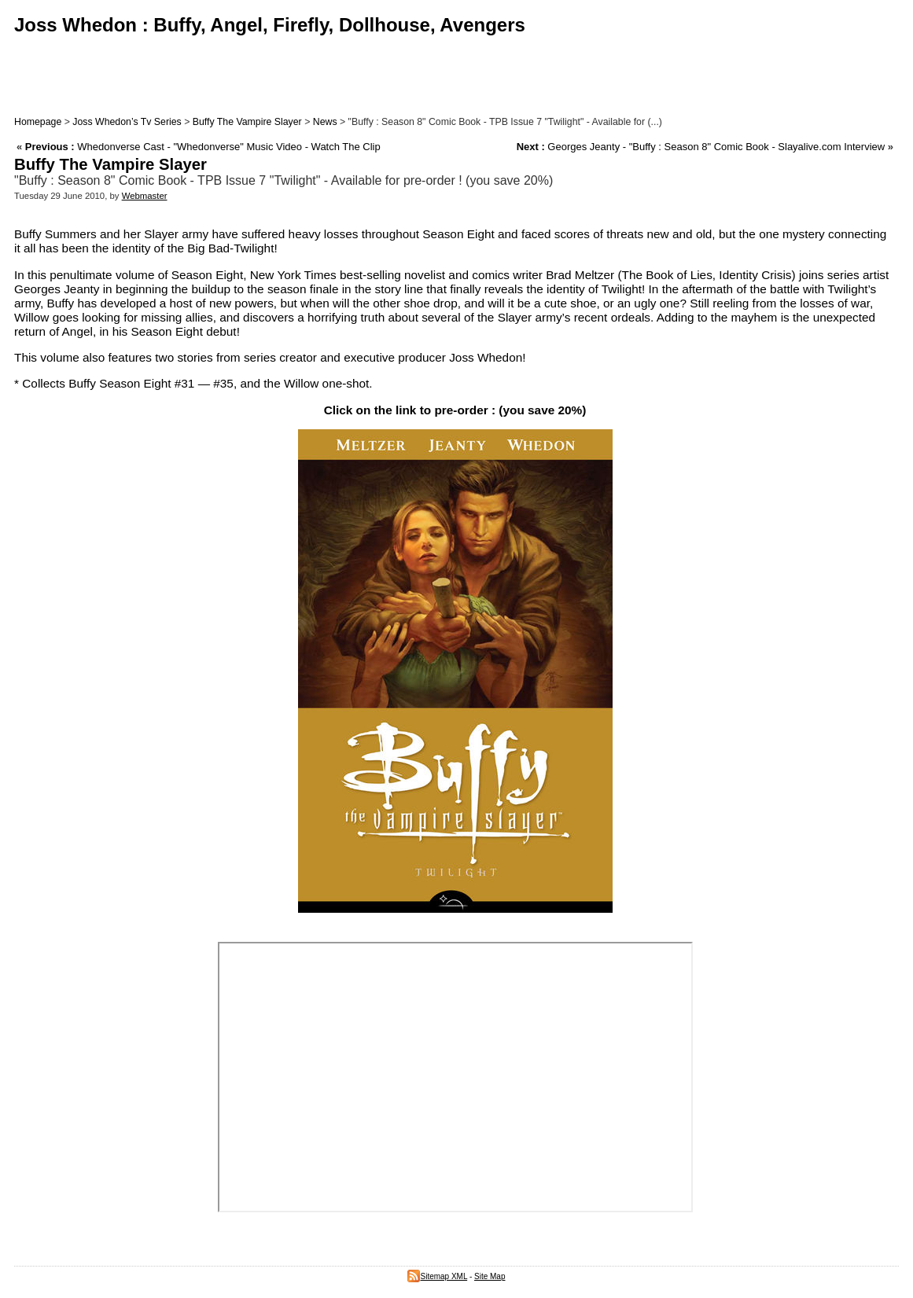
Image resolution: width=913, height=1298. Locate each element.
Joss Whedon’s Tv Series (126, 121)
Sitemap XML (437, 1276)
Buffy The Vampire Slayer (247, 121)
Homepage (37, 121)
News (325, 121)
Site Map (489, 1276)
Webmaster (145, 195)
